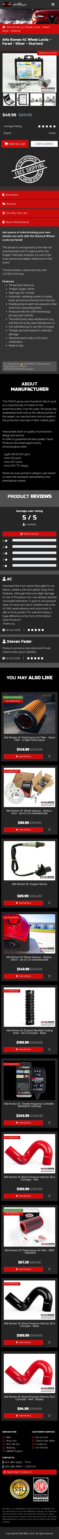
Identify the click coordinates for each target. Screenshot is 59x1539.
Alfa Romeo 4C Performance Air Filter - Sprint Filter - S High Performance (29, 738)
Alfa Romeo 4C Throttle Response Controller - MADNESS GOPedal (29, 1105)
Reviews (9, 203)
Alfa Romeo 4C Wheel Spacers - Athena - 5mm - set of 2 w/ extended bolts (29, 812)
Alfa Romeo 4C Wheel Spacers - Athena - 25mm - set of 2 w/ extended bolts (29, 958)
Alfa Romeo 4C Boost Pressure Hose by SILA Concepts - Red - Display (29, 1398)
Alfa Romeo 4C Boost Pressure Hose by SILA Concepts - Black (29, 1324)
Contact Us (39, 1444)
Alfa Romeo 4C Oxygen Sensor (29, 884)
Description (10, 194)
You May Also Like (14, 213)
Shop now (10, 1441)
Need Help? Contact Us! (18, 1472)
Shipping (9, 1448)
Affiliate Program (13, 1451)
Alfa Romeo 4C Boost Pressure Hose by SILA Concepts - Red (29, 1178)
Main (7, 1437)
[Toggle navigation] (53, 4)
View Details (23, 756)
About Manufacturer (15, 222)
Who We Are (11, 1444)
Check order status (43, 1441)
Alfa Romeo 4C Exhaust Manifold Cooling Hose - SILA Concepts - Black (29, 1031)
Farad (52, 133)
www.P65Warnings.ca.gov (19, 368)
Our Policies (40, 1448)
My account (40, 1437)
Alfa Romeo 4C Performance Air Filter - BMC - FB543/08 (29, 1251)
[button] (23, 90)
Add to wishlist (44, 143)
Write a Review (29, 534)
